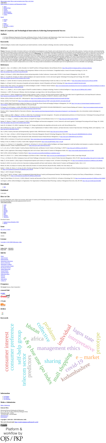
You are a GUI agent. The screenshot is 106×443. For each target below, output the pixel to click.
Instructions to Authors (6, 264)
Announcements (7, 12)
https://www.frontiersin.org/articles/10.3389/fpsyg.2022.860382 (87, 160)
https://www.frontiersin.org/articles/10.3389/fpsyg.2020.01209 (26, 175)
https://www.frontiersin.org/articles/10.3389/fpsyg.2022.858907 (90, 178)
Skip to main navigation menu (18, 1)
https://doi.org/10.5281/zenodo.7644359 (68, 118)
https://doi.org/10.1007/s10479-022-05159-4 (39, 145)
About (5, 6)
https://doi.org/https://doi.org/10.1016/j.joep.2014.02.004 (14, 71)
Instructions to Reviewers (7, 261)
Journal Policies (4, 270)
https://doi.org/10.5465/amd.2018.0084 (92, 180)
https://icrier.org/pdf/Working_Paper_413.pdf (52, 141)
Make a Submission (5, 405)
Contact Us (3, 280)
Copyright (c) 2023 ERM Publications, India (11, 242)
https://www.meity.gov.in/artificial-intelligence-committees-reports (44, 153)
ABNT (5, 209)
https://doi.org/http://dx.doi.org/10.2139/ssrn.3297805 (84, 80)
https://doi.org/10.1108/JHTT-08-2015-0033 (75, 83)
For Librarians (7, 399)
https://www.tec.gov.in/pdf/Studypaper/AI (57, 155)
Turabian (6, 215)
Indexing (3, 275)
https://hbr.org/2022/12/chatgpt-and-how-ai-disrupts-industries (77, 68)
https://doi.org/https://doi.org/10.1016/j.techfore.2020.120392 (15, 122)
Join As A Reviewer (5, 262)
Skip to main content (5, 1)
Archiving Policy (5, 272)
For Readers (6, 396)
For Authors (6, 397)
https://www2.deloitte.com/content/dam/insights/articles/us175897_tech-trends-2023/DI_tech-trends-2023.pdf (44, 101)
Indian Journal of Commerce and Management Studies (13, 4)
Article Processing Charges (7, 266)
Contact (5, 14)
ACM (5, 205)
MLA (5, 214)
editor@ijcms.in (4, 415)
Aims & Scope (4, 257)
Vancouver (6, 217)
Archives (6, 10)
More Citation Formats (6, 202)
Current (5, 9)
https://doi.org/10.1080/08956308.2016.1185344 (80, 134)
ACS (5, 206)
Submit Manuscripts (5, 269)
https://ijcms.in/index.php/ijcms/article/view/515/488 (81, 150)
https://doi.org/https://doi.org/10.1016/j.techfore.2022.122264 (15, 78)
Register (5, 19)
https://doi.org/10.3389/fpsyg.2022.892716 (77, 148)
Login (5, 21)
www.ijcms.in (4, 417)
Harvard (5, 211)
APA (5, 207)
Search (2, 17)
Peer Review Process (6, 267)
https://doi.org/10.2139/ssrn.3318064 (59, 131)
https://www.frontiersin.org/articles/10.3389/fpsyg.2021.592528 (18, 169)
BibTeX (5, 223)
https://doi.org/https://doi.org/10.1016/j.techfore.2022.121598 (25, 116)
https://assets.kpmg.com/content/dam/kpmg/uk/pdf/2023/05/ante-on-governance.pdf (50, 139)
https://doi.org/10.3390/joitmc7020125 (10, 129)
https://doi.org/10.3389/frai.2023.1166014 (81, 89)
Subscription (4, 279)
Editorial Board (4, 259)
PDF (5, 187)
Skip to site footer (29, 1)
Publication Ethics (5, 274)
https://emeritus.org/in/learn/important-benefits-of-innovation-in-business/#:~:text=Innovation (54, 111)
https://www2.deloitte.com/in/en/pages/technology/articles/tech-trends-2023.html (50, 98)
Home (5, 23)
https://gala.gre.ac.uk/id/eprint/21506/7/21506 (11, 96)
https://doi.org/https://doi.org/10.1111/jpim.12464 (92, 158)
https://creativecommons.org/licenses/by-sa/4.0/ (26, 422)
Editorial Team (7, 8)
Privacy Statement (8, 13)
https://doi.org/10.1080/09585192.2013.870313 (71, 136)
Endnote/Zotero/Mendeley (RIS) (11, 222)
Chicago (5, 210)
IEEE (5, 213)
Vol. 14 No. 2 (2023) (9, 26)
